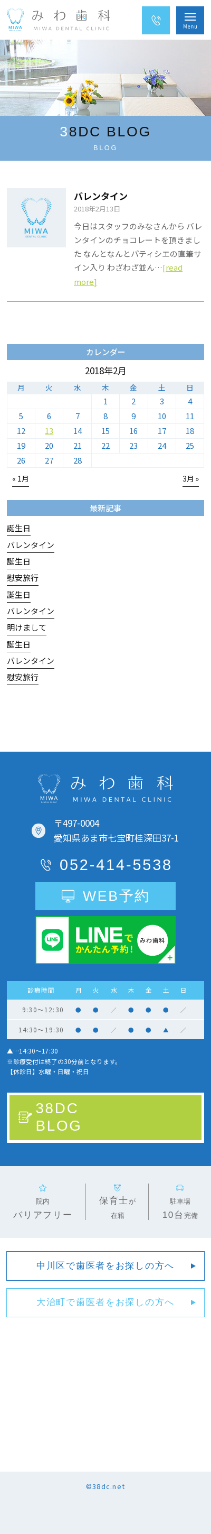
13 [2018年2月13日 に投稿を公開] (49, 430)
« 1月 (20, 478)
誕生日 (19, 527)
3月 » (191, 478)
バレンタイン (101, 195)
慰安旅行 (23, 577)
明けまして (26, 627)
